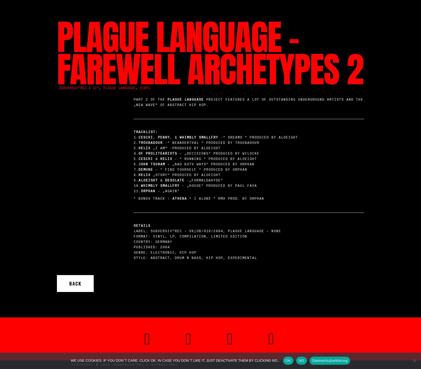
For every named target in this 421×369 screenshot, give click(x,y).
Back (75, 283)
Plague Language (119, 88)
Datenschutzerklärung (329, 361)
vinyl (145, 88)
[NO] (414, 360)
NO (301, 361)
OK (288, 361)
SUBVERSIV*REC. (74, 88)
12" (96, 88)
